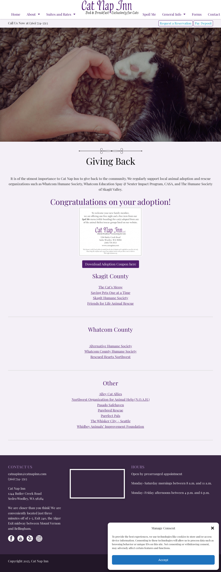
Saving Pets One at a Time (110, 292)
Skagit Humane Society (110, 298)
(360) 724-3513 (17, 479)
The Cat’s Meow (110, 287)
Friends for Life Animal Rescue (110, 303)
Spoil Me (149, 14)
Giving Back (110, 161)
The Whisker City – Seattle (111, 421)
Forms (197, 14)
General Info (171, 14)
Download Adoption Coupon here (110, 264)
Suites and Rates (58, 14)
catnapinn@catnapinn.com (27, 474)
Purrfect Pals (110, 415)
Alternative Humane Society (110, 346)
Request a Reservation (175, 23)
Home (15, 14)
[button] (212, 528)
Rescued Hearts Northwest (110, 357)
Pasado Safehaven (110, 405)
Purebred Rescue (110, 410)
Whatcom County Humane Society (111, 351)
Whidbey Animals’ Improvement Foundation (110, 426)
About (31, 14)
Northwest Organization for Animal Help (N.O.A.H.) (111, 399)
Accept (163, 560)
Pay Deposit (203, 23)
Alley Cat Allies (110, 394)
